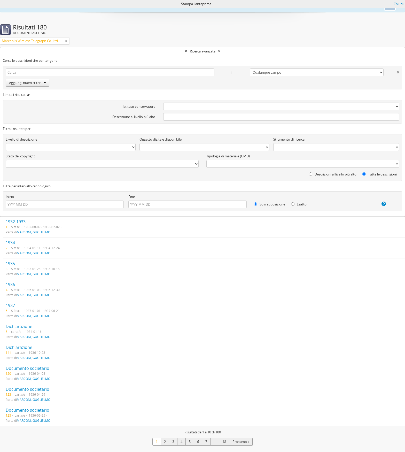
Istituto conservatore (139, 106)
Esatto (299, 204)
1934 (10, 243)
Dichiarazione (19, 326)
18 (224, 441)
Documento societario (27, 368)
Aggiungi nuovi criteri (27, 82)
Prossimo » (240, 441)
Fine (131, 196)
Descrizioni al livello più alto (332, 174)
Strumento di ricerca (289, 139)
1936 (10, 284)
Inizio (10, 196)
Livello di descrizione (21, 139)
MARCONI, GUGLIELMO (33, 232)
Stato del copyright (20, 156)
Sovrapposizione (269, 204)
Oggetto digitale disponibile (160, 139)
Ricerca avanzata (202, 51)
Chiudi (398, 4)
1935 (10, 263)
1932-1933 (16, 222)
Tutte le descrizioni (379, 174)
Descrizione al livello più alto (133, 116)
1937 (10, 305)
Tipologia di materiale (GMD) (228, 156)
